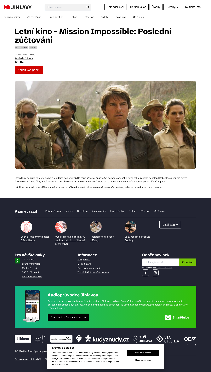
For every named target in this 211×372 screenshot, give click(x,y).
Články (156, 7)
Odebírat (187, 262)
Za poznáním (34, 17)
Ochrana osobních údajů (28, 359)
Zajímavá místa (12, 17)
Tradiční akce (138, 7)
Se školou (138, 17)
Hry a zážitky (56, 17)
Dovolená (121, 17)
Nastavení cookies (143, 360)
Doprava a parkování (89, 268)
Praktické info (194, 7)
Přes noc (89, 17)
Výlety (104, 17)
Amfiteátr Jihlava (24, 58)
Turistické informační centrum (93, 272)
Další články (170, 224)
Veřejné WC (84, 259)
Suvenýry (172, 7)
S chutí (73, 17)
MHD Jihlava (84, 263)
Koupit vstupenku (29, 70)
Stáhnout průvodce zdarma (68, 317)
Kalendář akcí (115, 7)
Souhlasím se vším (143, 353)
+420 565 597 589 (32, 276)
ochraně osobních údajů (162, 267)
